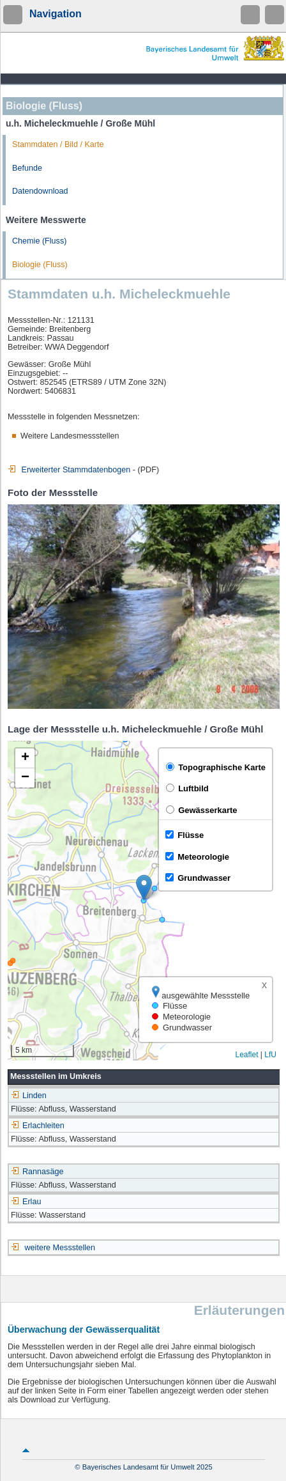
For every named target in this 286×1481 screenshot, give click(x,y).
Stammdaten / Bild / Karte (58, 144)
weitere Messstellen (60, 1247)
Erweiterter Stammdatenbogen (69, 469)
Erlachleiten (37, 1125)
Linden (29, 1095)
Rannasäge (37, 1171)
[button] (144, 887)
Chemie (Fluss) (39, 240)
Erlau (26, 1201)
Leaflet (246, 1054)
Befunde (27, 168)
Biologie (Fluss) (40, 264)
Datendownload (40, 191)
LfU (270, 1054)
